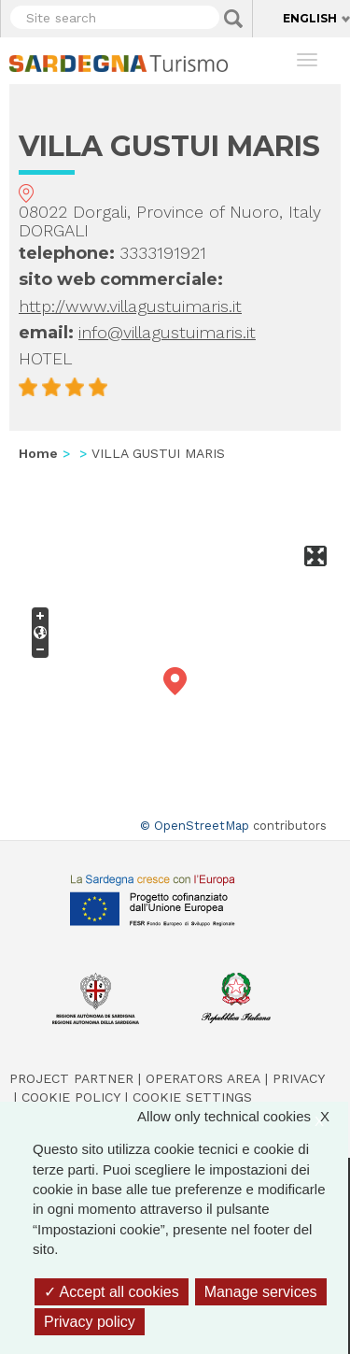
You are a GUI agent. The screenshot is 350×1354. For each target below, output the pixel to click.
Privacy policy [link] (89, 1322)
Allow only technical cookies (242, 1116)
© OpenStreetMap (194, 826)
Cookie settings (192, 1097)
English (310, 18)
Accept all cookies (111, 1292)
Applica (233, 18)
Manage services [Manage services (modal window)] (260, 1292)
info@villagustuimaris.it (167, 332)
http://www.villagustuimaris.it (130, 306)
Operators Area (203, 1078)
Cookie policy (70, 1097)
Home (38, 453)
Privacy (299, 1078)
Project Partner (71, 1078)
